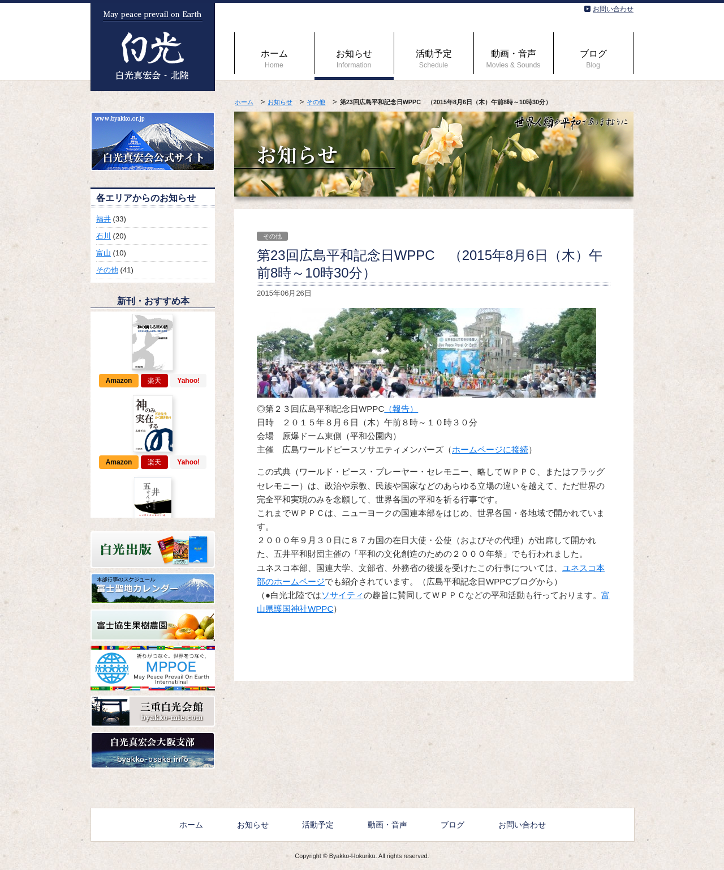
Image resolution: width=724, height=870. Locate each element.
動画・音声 (513, 59)
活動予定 (434, 59)
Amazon (119, 381)
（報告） (401, 408)
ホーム (274, 59)
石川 (103, 236)
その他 (316, 102)
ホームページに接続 (490, 449)
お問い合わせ (613, 9)
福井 (103, 219)
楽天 (154, 381)
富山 (103, 253)
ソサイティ (342, 595)
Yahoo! (188, 381)
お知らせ (354, 59)
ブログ (593, 59)
